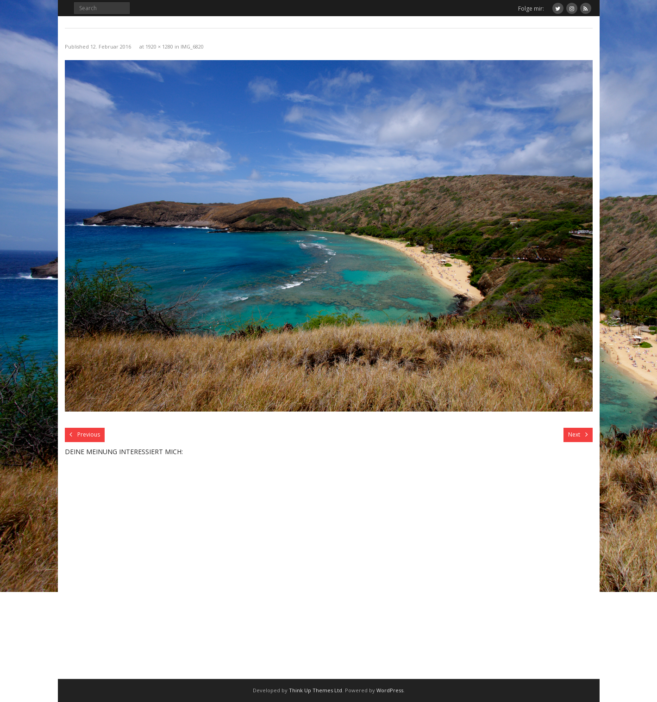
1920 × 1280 (159, 46)
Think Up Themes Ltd (315, 690)
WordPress (389, 690)
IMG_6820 (192, 46)
